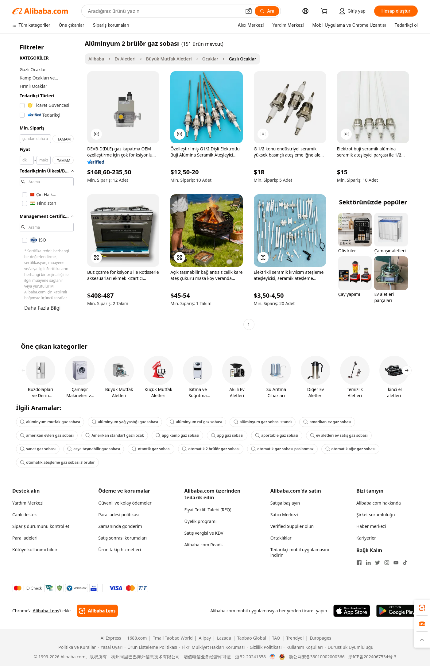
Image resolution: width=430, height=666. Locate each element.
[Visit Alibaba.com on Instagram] (386, 562)
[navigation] (46, 184)
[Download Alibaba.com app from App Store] (351, 611)
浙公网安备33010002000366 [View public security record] (317, 657)
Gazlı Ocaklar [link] (242, 59)
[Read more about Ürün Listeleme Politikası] (150, 647)
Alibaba (96, 59)
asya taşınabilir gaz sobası (93, 448)
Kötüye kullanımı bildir (34, 549)
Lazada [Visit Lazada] (224, 638)
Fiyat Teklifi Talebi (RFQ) (207, 510)
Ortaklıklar (281, 538)
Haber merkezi (371, 526)
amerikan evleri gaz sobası (47, 435)
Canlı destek (24, 514)
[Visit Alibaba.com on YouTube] (396, 562)
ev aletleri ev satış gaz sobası (339, 435)
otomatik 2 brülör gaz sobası (210, 448)
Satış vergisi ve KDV (203, 533)
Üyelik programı (200, 521)
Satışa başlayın (285, 503)
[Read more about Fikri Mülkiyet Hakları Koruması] (212, 647)
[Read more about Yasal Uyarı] (110, 647)
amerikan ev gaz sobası (327, 421)
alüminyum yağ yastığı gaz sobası (125, 421)
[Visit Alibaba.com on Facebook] (359, 562)
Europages (320, 638)
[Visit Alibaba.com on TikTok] (405, 562)
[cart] (325, 11)
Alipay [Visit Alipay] (205, 638)
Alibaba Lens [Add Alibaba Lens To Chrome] (46, 611)
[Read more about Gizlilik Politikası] (263, 647)
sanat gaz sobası (38, 448)
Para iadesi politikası (118, 514)
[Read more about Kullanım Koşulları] (303, 647)
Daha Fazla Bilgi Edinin (42, 311)
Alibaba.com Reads (203, 545)
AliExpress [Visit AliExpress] (111, 638)
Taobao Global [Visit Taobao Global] (251, 638)
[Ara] (267, 11)
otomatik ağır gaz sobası (350, 448)
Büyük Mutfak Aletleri (169, 59)
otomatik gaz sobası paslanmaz (282, 448)
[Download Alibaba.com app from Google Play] (397, 611)
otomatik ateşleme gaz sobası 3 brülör (57, 462)
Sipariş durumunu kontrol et (40, 526)
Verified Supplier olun (292, 526)
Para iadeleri (24, 538)
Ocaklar (210, 59)
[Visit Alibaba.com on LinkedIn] (368, 562)
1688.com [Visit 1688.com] (137, 638)
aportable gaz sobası (276, 435)
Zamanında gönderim (120, 526)
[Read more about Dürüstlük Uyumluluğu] (349, 647)
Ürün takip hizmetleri (119, 549)
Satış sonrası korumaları (122, 538)
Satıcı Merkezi (284, 514)
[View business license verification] (272, 657)
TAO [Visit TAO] (276, 638)
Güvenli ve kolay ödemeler (124, 503)
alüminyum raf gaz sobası (196, 421)
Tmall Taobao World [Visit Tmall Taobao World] (173, 638)
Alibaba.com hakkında (378, 503)
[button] (248, 11)
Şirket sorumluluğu (375, 514)
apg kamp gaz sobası (177, 435)
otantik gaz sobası (151, 448)
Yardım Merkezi (27, 503)
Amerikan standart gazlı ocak (114, 435)
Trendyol (295, 638)
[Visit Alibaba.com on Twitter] (377, 562)
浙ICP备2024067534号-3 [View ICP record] (372, 657)
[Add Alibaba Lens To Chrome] (97, 611)
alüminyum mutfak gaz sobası (50, 421)
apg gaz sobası (227, 435)
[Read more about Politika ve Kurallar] (76, 647)
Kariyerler (366, 538)
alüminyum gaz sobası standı (263, 421)
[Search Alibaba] (164, 11)
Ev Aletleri (125, 59)
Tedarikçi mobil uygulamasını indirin (299, 552)
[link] (422, 608)
